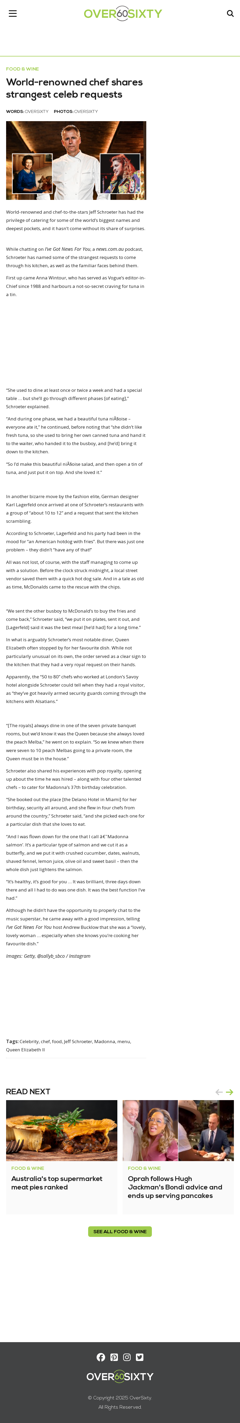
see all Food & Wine (120, 1308)
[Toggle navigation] (14, 14)
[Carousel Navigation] (222, 1168)
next (228, 1168)
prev (217, 1168)
